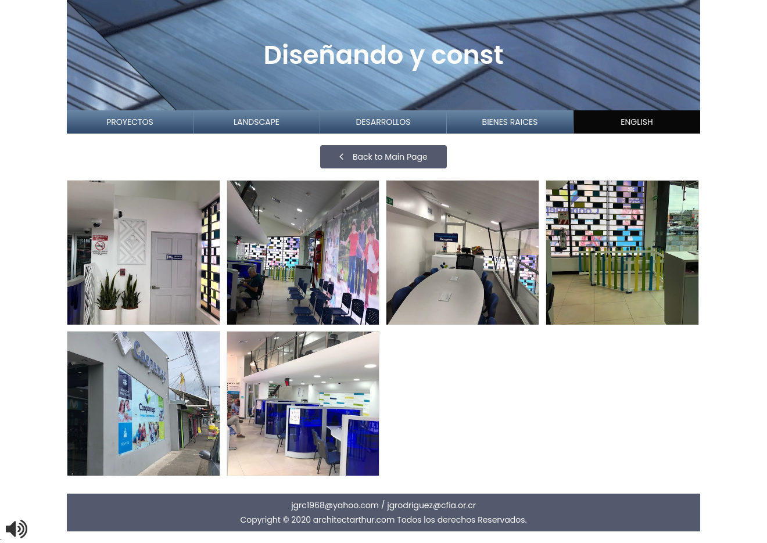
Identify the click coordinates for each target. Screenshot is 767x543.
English (637, 122)
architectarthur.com (354, 520)
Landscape (256, 122)
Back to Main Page (383, 157)
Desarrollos (383, 122)
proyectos (129, 122)
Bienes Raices (510, 122)
